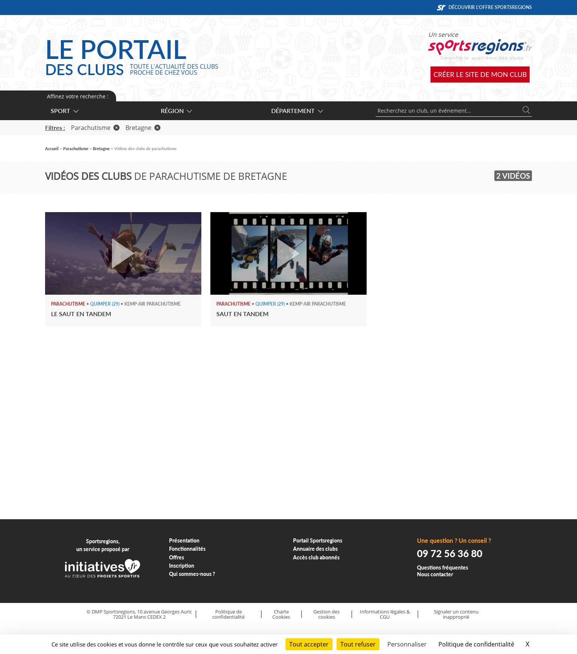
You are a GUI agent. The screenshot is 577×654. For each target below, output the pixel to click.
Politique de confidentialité (228, 614)
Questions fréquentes (442, 567)
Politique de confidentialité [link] (476, 644)
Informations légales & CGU (385, 614)
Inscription (181, 565)
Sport (64, 110)
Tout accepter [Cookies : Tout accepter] (309, 644)
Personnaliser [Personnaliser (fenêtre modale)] (407, 644)
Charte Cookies (281, 614)
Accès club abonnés (316, 557)
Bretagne (142, 128)
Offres (176, 557)
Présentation (184, 540)
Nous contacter (435, 574)
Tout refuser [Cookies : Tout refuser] (358, 644)
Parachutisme (95, 128)
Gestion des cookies (326, 614)
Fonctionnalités (187, 549)
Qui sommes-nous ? (192, 574)
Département (296, 110)
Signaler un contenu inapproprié (456, 614)
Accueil (52, 148)
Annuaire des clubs (315, 549)
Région (176, 110)
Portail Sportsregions (317, 540)
